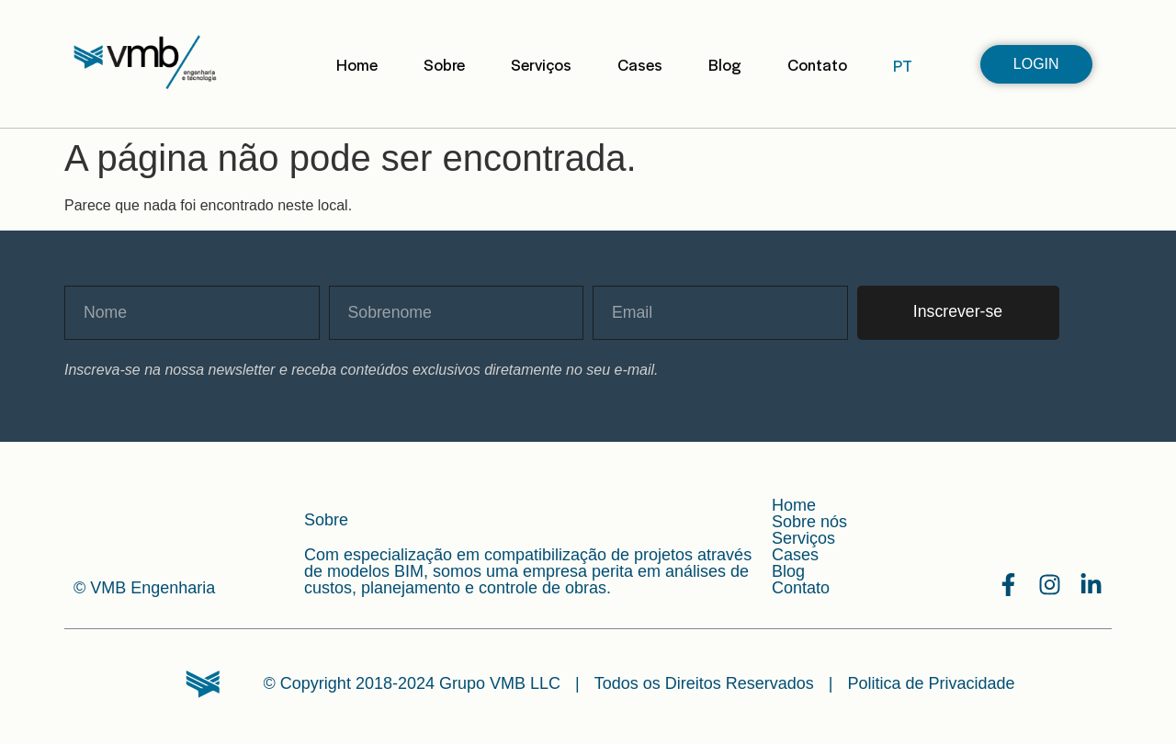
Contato (817, 64)
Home (357, 64)
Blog (724, 64)
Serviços (541, 64)
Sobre (444, 64)
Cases (639, 64)
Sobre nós (809, 522)
